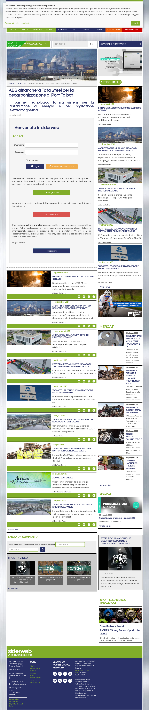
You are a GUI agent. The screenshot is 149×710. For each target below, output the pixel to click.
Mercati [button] (37, 29)
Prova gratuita (52, 193)
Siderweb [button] (62, 29)
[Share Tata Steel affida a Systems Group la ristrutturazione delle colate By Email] (79, 468)
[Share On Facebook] (93, 296)
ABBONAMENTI (35, 662)
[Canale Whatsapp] (70, 665)
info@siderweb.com (18, 669)
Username (19, 145)
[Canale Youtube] (55, 665)
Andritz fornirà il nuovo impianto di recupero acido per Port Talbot (71, 307)
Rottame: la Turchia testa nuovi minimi (133, 410)
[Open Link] (120, 62)
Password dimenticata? (61, 166)
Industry (21, 84)
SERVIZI (33, 658)
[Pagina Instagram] (60, 658)
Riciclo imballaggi (113, 601)
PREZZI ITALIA (35, 653)
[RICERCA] (92, 44)
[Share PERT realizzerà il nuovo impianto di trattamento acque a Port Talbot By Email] (79, 381)
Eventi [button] (87, 29)
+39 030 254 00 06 (17, 666)
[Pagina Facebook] (65, 658)
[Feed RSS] (65, 665)
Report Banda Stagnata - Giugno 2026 (117, 518)
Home (11, 84)
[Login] (42, 549)
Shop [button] (99, 29)
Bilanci (50, 29)
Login (35, 166)
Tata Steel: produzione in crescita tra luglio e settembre (72, 391)
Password (19, 152)
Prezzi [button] (25, 29)
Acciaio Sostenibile (62, 478)
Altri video (12, 589)
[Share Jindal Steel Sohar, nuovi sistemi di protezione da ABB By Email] (79, 355)
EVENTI (32, 660)
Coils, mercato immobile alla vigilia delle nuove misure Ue (134, 341)
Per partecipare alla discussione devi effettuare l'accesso (32, 544)
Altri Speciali (105, 526)
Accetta (135, 23)
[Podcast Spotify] (60, 665)
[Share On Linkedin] (84, 296)
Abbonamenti (132, 29)
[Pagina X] (70, 658)
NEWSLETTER (35, 667)
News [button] (13, 29)
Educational (113, 29)
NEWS (32, 651)
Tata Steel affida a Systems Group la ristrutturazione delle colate (71, 450)
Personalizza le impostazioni (18, 23)
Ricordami (32, 160)
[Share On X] (89, 296)
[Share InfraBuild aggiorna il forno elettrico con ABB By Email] (79, 296)
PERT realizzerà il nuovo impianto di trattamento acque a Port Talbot (71, 365)
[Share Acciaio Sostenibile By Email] (79, 495)
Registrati (52, 251)
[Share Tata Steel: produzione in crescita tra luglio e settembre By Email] (79, 410)
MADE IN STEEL (35, 665)
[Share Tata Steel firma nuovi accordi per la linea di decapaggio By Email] (79, 524)
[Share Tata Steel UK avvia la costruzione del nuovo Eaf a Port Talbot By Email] (79, 439)
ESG (75, 29)
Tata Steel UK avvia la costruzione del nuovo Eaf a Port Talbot (72, 421)
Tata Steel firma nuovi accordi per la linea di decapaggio (72, 506)
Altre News (13, 530)
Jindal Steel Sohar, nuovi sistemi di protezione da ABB (70, 336)
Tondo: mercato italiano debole (134, 436)
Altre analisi (105, 485)
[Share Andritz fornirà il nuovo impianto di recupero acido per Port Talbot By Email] (79, 326)
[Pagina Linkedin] (55, 658)
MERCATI (33, 655)
